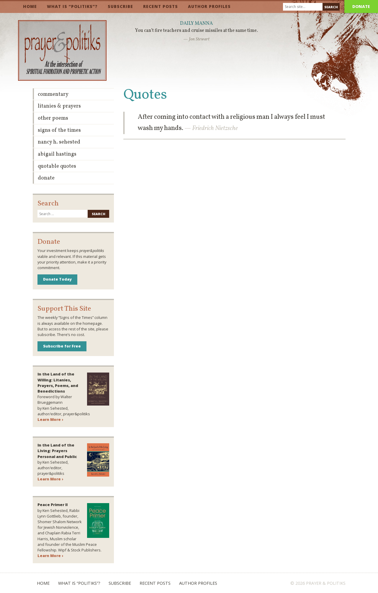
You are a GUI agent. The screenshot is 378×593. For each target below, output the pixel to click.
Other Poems (53, 118)
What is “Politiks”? (72, 6)
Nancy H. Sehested (59, 142)
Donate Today (57, 279)
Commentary (53, 94)
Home (30, 6)
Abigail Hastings (57, 154)
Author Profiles (209, 6)
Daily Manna (196, 23)
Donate (361, 6)
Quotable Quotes (57, 166)
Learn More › (50, 419)
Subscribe (120, 6)
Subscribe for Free (62, 346)
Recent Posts (160, 6)
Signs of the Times (59, 130)
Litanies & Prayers (59, 106)
